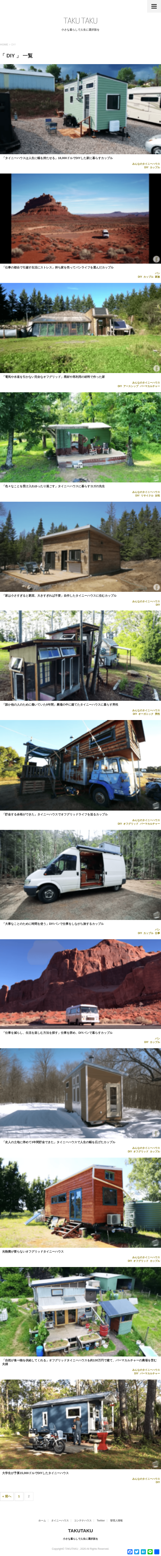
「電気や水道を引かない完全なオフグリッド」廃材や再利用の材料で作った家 (53, 376)
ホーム (42, 1520)
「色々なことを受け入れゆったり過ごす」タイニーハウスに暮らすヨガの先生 (53, 486)
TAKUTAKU (80, 1530)
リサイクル (147, 495)
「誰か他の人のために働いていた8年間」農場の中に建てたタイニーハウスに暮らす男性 (60, 704)
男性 (157, 714)
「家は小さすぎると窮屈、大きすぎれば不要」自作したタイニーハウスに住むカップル (59, 595)
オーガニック (145, 714)
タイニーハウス (60, 1520)
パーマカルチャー (150, 386)
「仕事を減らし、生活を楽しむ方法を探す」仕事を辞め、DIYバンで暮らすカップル (57, 1032)
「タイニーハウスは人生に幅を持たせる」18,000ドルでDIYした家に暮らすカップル (57, 158)
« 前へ (6, 1496)
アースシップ (130, 386)
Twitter (101, 1520)
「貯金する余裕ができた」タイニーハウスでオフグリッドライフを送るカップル (55, 814)
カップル (155, 167)
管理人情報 (116, 1520)
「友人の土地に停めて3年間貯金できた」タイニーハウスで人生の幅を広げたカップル (58, 1142)
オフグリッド (130, 823)
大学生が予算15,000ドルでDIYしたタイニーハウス (35, 1473)
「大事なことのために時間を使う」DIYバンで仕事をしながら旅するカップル (53, 923)
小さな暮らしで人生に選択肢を (80, 1538)
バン (157, 273)
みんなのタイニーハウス (146, 163)
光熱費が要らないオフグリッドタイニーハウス (33, 1251)
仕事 (157, 933)
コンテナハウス (83, 1520)
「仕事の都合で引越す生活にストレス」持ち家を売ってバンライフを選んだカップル (58, 267)
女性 (157, 495)
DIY (146, 167)
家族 (157, 276)
